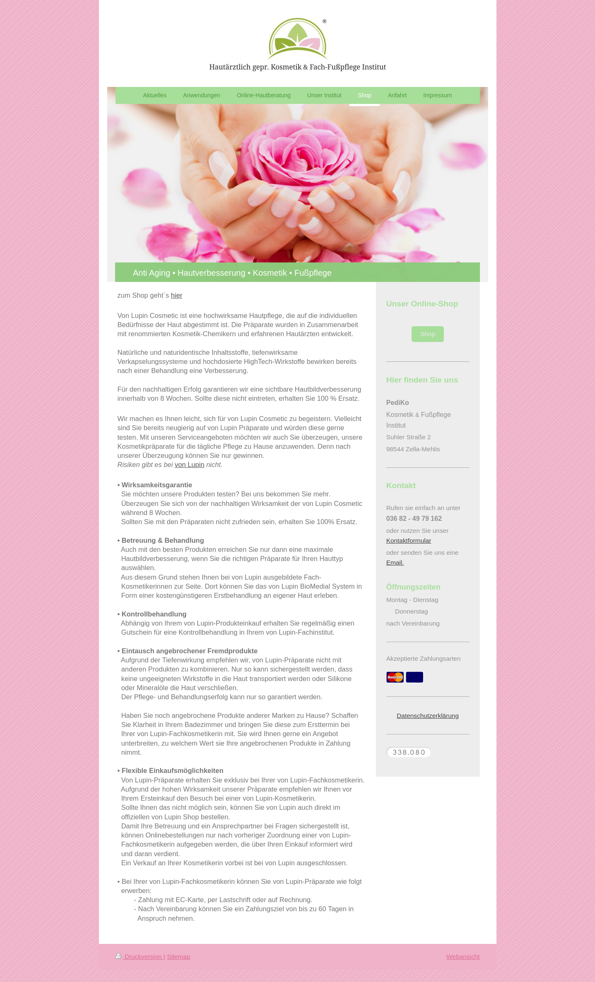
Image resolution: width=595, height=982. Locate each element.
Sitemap (178, 956)
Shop (427, 333)
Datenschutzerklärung (428, 715)
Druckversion (140, 956)
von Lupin (190, 464)
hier (177, 295)
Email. (395, 562)
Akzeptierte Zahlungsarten (423, 658)
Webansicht (462, 956)
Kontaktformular (408, 540)
